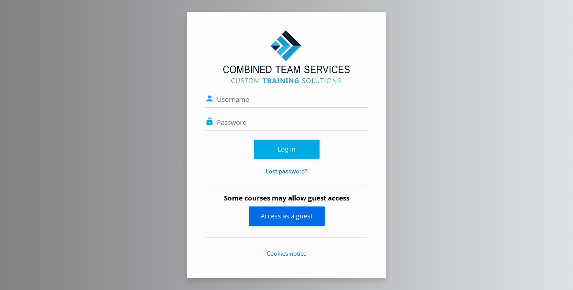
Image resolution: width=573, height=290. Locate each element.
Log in (287, 149)
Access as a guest (287, 216)
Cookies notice (286, 253)
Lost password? (286, 171)
